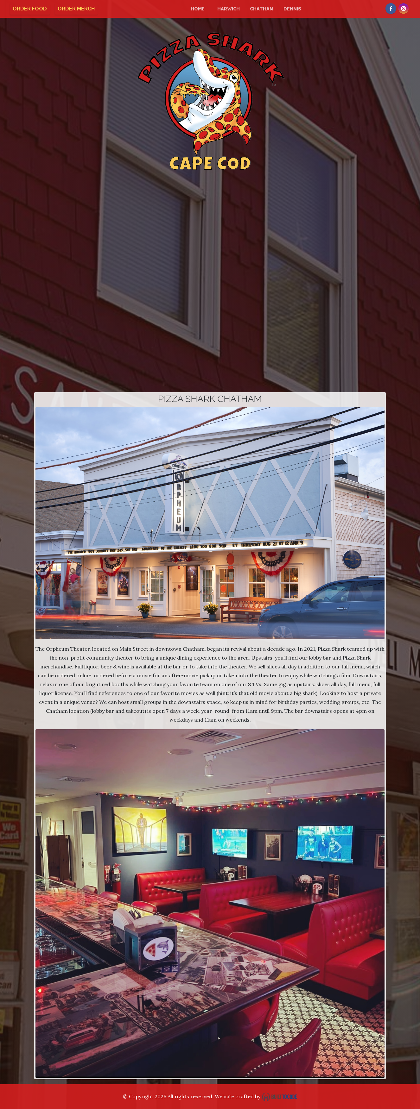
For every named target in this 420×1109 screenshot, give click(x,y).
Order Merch (76, 9)
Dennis (292, 8)
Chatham (261, 8)
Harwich (228, 8)
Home (198, 8)
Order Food (30, 9)
